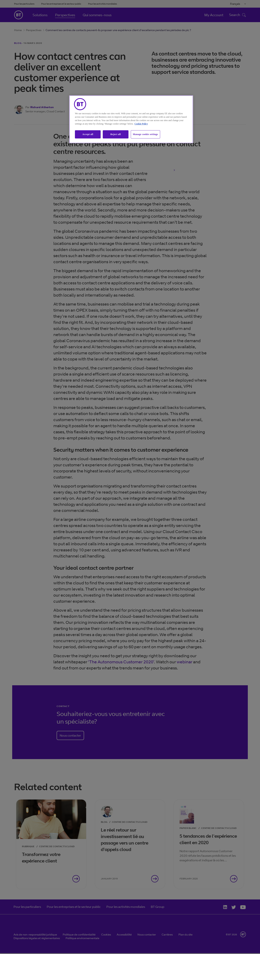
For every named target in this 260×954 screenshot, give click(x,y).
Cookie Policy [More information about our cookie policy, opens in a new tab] (141, 123)
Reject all (115, 134)
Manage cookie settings (145, 134)
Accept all (87, 134)
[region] (131, 119)
